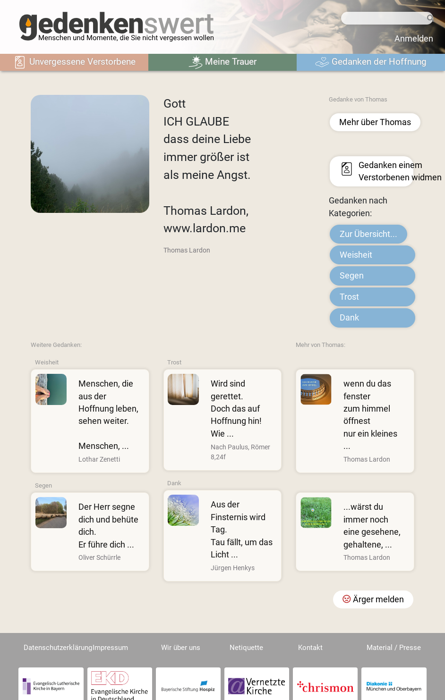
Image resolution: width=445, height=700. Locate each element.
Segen (352, 275)
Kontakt (310, 647)
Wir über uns (180, 647)
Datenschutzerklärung (58, 647)
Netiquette (246, 647)
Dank (349, 317)
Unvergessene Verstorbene (74, 62)
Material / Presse (394, 647)
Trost (349, 297)
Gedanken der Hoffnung (371, 62)
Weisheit (356, 255)
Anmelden (413, 38)
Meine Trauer (222, 62)
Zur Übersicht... (368, 234)
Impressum (110, 647)
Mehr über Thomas (375, 122)
